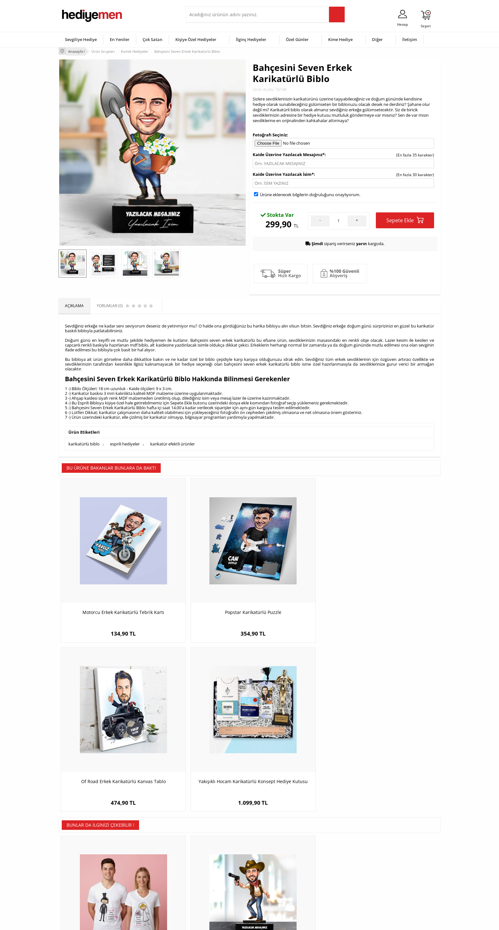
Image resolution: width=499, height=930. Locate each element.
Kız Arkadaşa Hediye (143, 866)
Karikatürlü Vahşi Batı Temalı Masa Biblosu (202, 733)
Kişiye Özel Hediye (141, 847)
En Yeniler (120, 39)
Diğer (377, 39)
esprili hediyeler (125, 443)
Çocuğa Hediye (329, 866)
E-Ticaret (230, 922)
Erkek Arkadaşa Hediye (145, 856)
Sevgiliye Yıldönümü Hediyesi (215, 895)
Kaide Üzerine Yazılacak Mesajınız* (289, 154)
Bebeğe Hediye (329, 875)
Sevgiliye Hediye (81, 39)
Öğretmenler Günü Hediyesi (277, 885)
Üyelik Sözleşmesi (78, 856)
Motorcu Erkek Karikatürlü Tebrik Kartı (106, 576)
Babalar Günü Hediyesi (273, 895)
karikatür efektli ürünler (172, 443)
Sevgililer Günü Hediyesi (274, 847)
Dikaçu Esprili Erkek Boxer (297, 730)
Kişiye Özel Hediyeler (195, 39)
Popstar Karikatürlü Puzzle (202, 576)
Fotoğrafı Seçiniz (270, 134)
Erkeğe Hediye (329, 847)
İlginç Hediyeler (251, 39)
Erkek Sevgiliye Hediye (209, 875)
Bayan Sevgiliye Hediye (209, 885)
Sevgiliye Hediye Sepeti (209, 856)
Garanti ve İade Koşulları (83, 875)
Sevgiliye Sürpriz (140, 885)
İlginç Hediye (327, 895)
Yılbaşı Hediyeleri (268, 866)
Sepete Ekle (405, 219)
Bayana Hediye (329, 856)
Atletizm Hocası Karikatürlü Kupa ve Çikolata (393, 733)
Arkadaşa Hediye (331, 885)
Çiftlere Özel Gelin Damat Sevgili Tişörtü (106, 733)
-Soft (216, 922)
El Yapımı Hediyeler (142, 875)
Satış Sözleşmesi (76, 866)
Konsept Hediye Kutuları (210, 847)
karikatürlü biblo (84, 443)
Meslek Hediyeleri (141, 895)
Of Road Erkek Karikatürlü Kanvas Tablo (297, 579)
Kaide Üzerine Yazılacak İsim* (283, 173)
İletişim (409, 39)
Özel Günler (297, 39)
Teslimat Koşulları (77, 847)
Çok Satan (152, 39)
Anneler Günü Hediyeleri (274, 875)
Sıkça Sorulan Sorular (81, 895)
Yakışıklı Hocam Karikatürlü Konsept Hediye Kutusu (393, 579)
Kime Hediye (340, 39)
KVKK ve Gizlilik (75, 885)
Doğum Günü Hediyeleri (274, 856)
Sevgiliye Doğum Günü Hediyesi (217, 866)
